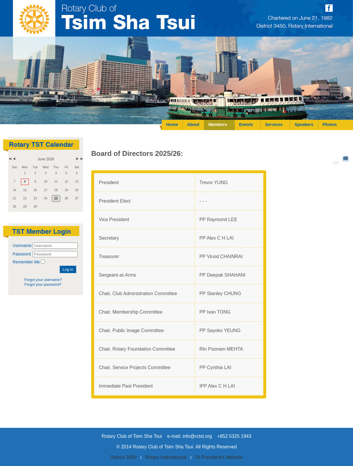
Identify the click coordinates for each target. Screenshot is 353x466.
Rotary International (166, 457)
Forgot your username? (43, 280)
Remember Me (26, 262)
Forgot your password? (42, 284)
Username (22, 245)
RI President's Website (219, 457)
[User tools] (336, 162)
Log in (68, 269)
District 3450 (123, 457)
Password (22, 254)
